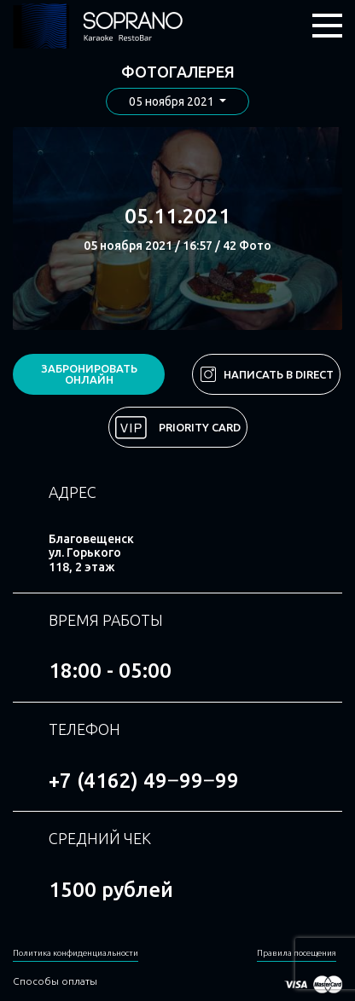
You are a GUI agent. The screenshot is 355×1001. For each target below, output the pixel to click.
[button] (177, 102)
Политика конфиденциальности (75, 953)
